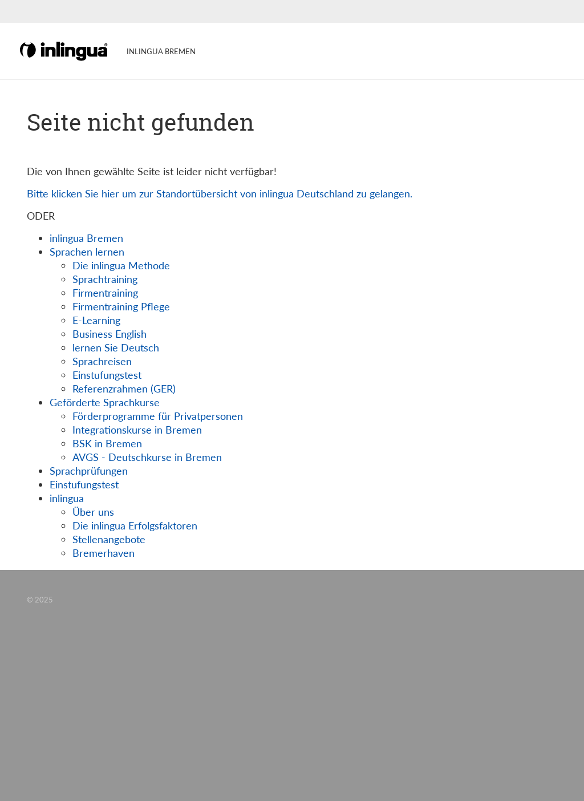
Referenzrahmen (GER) (124, 388)
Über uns (93, 511)
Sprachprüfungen (89, 470)
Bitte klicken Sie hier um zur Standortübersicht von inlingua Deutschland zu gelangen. (219, 193)
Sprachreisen (102, 361)
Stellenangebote (108, 539)
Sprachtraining (104, 279)
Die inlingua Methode (121, 265)
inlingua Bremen (86, 238)
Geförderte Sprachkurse (105, 402)
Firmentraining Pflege (121, 306)
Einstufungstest (106, 375)
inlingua (67, 498)
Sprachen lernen (87, 251)
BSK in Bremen (107, 443)
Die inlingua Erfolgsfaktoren (134, 525)
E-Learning (96, 320)
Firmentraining (105, 292)
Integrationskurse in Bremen (137, 429)
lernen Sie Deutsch (115, 347)
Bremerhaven (103, 553)
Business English (109, 333)
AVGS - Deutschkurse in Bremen (147, 457)
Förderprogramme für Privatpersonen (157, 416)
